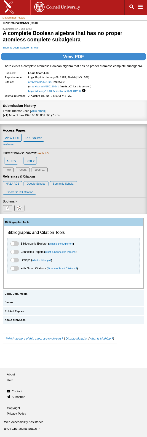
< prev (11, 161)
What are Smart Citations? (62, 268)
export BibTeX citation (19, 192)
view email (38, 111)
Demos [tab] (9, 302)
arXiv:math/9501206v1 (45, 86)
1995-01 (40, 169)
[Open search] (132, 7)
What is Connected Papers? (60, 252)
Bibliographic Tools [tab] (17, 222)
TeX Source (34, 138)
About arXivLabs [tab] (15, 319)
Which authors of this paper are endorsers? (34, 338)
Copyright (13, 408)
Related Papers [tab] (14, 311)
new (8, 169)
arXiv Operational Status (22, 428)
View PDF (73, 56)
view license (8, 144)
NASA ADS (12, 183)
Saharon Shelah (29, 47)
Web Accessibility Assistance (23, 422)
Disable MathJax (77, 338)
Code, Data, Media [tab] (16, 293)
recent (22, 169)
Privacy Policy (16, 413)
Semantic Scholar (63, 183)
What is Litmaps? (41, 260)
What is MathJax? (101, 338)
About (11, 374)
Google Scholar (36, 183)
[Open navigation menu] (140, 7)
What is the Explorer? (61, 243)
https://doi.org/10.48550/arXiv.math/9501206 (54, 90)
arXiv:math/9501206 (40, 81)
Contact (17, 391)
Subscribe (18, 397)
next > (30, 161)
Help (10, 380)
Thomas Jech (11, 47)
